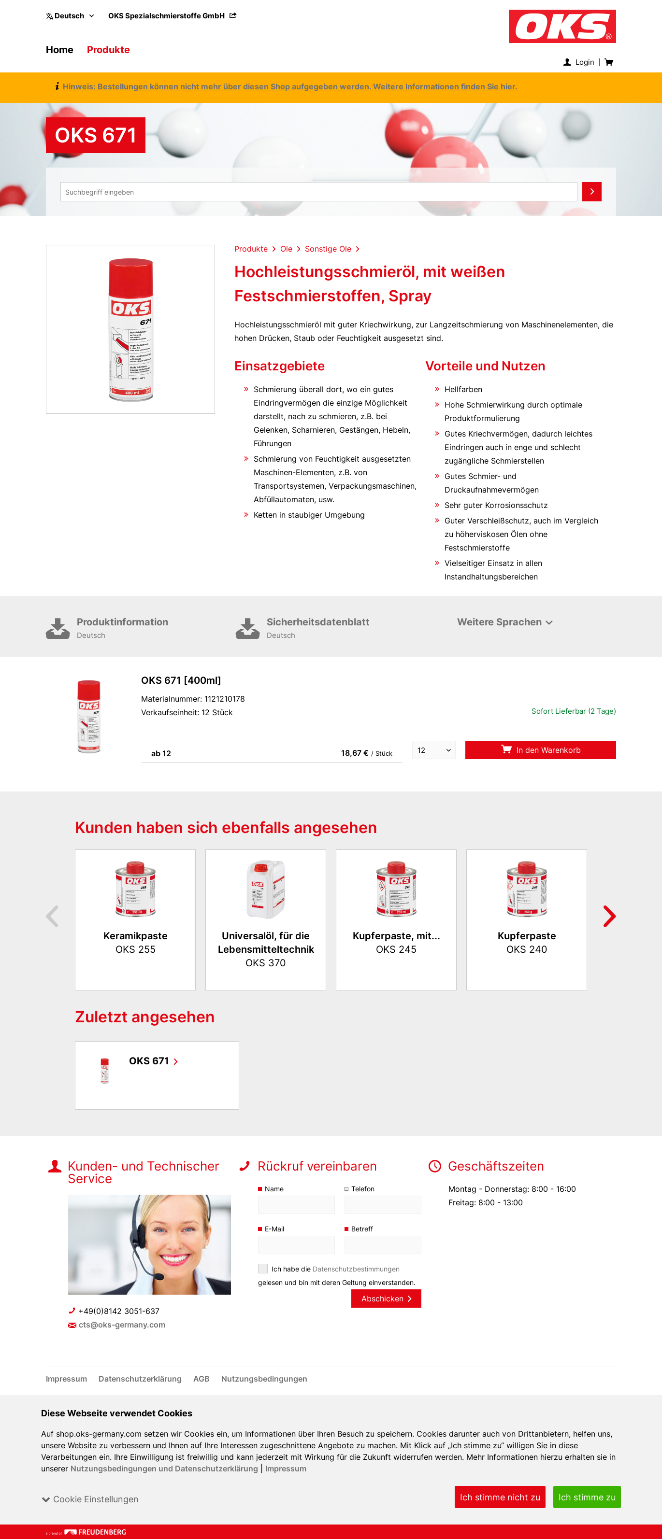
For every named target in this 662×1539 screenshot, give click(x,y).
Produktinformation (156, 629)
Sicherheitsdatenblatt (346, 629)
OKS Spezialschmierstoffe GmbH (173, 15)
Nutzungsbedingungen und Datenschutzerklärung (164, 1468)
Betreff (362, 1229)
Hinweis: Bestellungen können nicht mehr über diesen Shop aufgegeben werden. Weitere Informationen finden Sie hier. (287, 86)
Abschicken (386, 1298)
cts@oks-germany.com (122, 1324)
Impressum (286, 1468)
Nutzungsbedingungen (264, 1379)
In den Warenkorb (540, 750)
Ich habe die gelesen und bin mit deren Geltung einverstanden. (337, 1275)
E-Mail (275, 1229)
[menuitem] (173, 16)
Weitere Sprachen (499, 622)
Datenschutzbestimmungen (356, 1269)
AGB (203, 1379)
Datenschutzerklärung (141, 1379)
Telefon (363, 1189)
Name (274, 1189)
